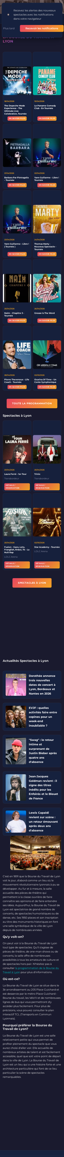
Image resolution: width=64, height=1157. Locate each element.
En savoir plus (17, 118)
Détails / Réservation (12, 487)
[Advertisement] (32, 625)
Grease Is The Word (44, 313)
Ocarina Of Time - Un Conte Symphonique (45, 381)
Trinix (37, 475)
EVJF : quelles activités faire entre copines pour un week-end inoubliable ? (43, 716)
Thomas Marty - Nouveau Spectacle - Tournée (45, 247)
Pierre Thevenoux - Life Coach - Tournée (16, 381)
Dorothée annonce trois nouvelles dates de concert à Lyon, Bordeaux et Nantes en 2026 (42, 684)
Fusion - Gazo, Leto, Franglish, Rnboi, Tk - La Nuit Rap (16, 550)
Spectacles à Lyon (32, 582)
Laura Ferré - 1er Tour (15, 475)
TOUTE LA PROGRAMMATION (32, 403)
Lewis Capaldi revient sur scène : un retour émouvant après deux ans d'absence (43, 821)
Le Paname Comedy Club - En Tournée (45, 107)
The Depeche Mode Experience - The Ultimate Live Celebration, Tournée (15, 109)
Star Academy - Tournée (47, 547)
